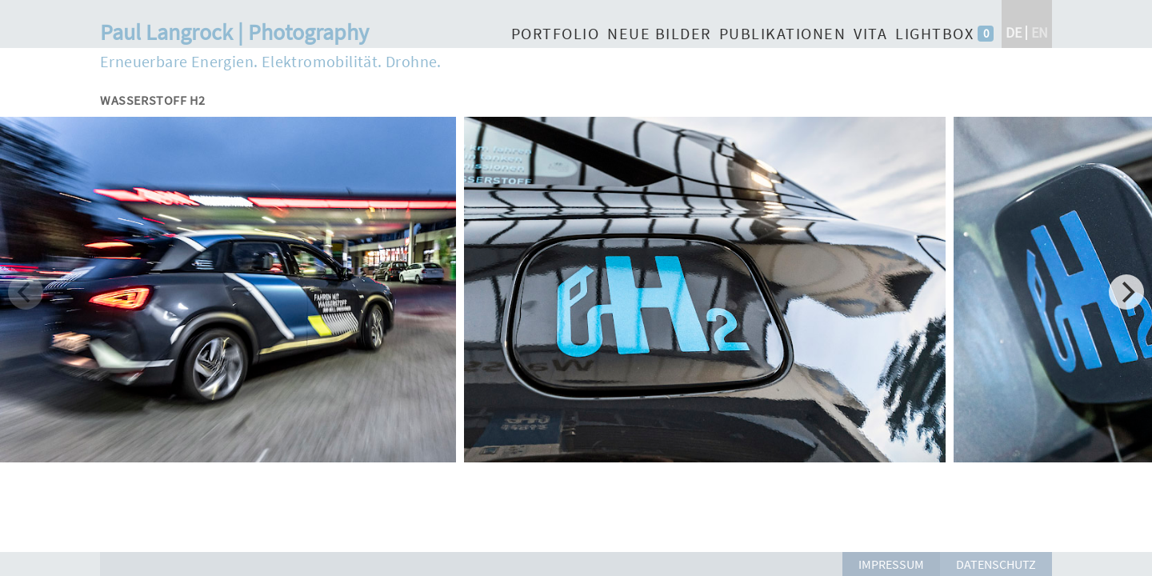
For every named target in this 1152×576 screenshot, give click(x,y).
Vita (870, 33)
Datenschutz (996, 564)
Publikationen (782, 33)
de (1014, 32)
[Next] (1126, 292)
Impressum (891, 564)
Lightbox (934, 33)
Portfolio (555, 33)
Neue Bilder (659, 33)
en (1039, 32)
